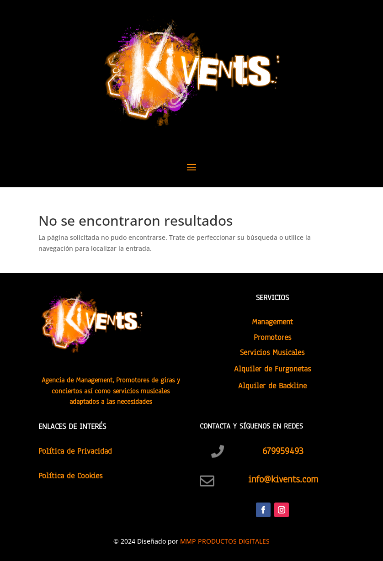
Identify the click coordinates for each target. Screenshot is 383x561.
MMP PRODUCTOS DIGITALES (225, 541)
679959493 (282, 451)
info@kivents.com (283, 479)
